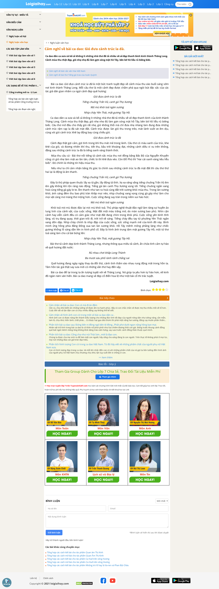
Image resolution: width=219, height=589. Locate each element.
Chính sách (48, 578)
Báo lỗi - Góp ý (107, 364)
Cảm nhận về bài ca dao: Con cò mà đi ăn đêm (72, 305)
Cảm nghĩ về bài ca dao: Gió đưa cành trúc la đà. (85, 48)
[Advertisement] (194, 124)
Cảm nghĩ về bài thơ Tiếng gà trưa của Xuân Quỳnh (73, 75)
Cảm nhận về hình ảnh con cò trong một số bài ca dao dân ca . (81, 314)
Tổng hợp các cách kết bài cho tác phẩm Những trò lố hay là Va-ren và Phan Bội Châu (88, 565)
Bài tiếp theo (134, 298)
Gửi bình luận (54, 532)
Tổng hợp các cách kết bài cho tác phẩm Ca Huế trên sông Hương (78, 558)
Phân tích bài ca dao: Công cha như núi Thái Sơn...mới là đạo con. (82, 334)
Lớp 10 (77, 4)
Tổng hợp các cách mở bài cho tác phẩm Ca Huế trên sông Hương (78, 562)
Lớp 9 (86, 4)
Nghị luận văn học (59, 42)
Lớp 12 (58, 4)
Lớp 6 (113, 4)
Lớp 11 (67, 4)
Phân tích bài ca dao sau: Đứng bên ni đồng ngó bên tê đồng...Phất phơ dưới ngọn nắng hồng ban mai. (102, 324)
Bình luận (51, 290)
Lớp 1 (159, 4)
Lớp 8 (95, 4)
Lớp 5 (123, 4)
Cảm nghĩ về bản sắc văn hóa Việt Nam (67, 71)
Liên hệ (33, 578)
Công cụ (168, 4)
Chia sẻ (64, 290)
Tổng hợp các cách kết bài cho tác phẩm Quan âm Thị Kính (75, 552)
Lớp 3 (141, 4)
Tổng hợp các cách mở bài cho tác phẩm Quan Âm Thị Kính (75, 555)
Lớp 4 (132, 4)
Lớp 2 (150, 4)
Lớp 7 (104, 4)
